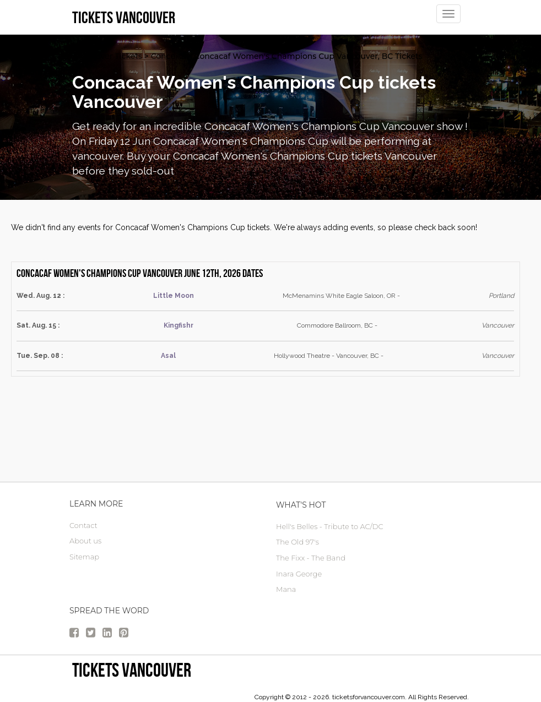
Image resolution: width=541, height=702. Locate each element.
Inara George (299, 573)
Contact (83, 525)
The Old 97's (297, 541)
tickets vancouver (131, 670)
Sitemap (84, 556)
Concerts (168, 56)
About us (85, 540)
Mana (286, 589)
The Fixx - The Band (310, 557)
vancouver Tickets (107, 56)
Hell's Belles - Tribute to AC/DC (329, 526)
